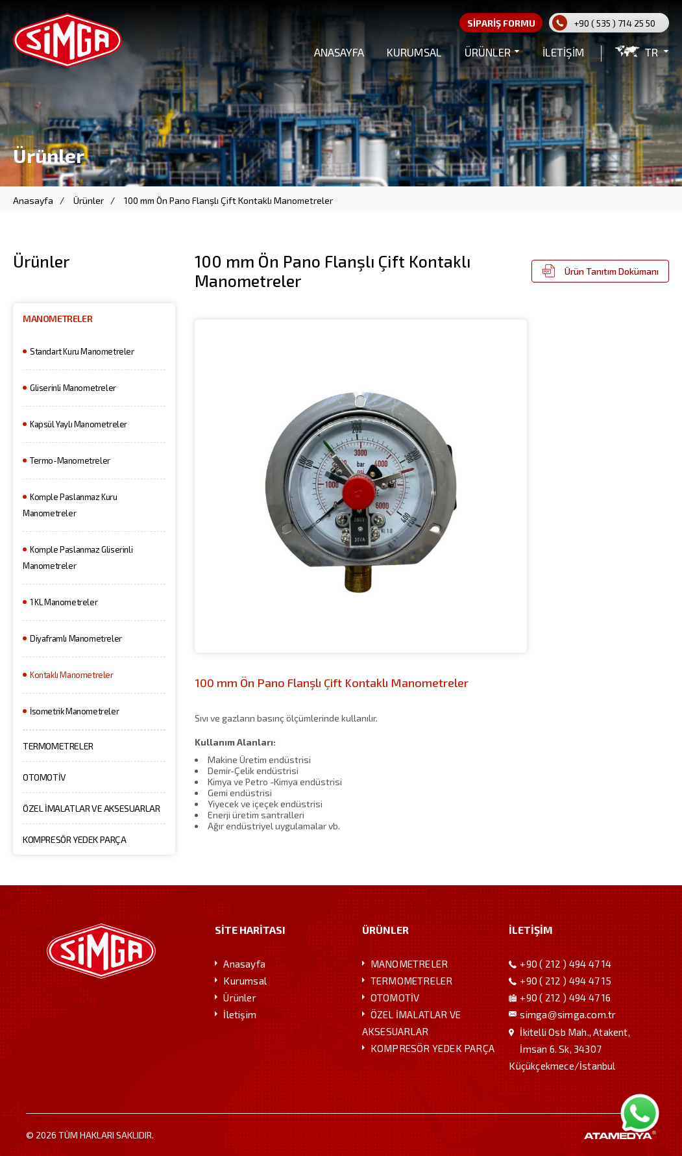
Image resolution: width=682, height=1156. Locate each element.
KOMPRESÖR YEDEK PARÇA (75, 839)
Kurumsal (245, 980)
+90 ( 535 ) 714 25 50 (614, 23)
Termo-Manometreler (70, 460)
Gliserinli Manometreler (73, 388)
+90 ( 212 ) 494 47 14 (565, 964)
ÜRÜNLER (488, 51)
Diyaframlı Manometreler (76, 638)
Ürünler (88, 200)
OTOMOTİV (44, 777)
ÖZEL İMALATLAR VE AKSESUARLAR (91, 808)
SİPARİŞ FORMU (501, 23)
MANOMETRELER (57, 318)
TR (651, 51)
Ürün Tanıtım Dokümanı (612, 271)
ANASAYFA (339, 51)
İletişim (239, 1014)
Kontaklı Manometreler (72, 675)
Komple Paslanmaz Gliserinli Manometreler (77, 557)
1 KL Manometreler (63, 602)
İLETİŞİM (563, 51)
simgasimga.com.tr (568, 1014)
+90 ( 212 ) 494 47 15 (565, 980)
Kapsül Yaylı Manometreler (78, 424)
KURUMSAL (414, 51)
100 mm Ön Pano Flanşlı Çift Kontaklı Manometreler (228, 200)
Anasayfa (33, 200)
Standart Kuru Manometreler (82, 351)
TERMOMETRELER (58, 745)
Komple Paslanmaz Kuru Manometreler (70, 505)
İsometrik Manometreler (74, 711)
